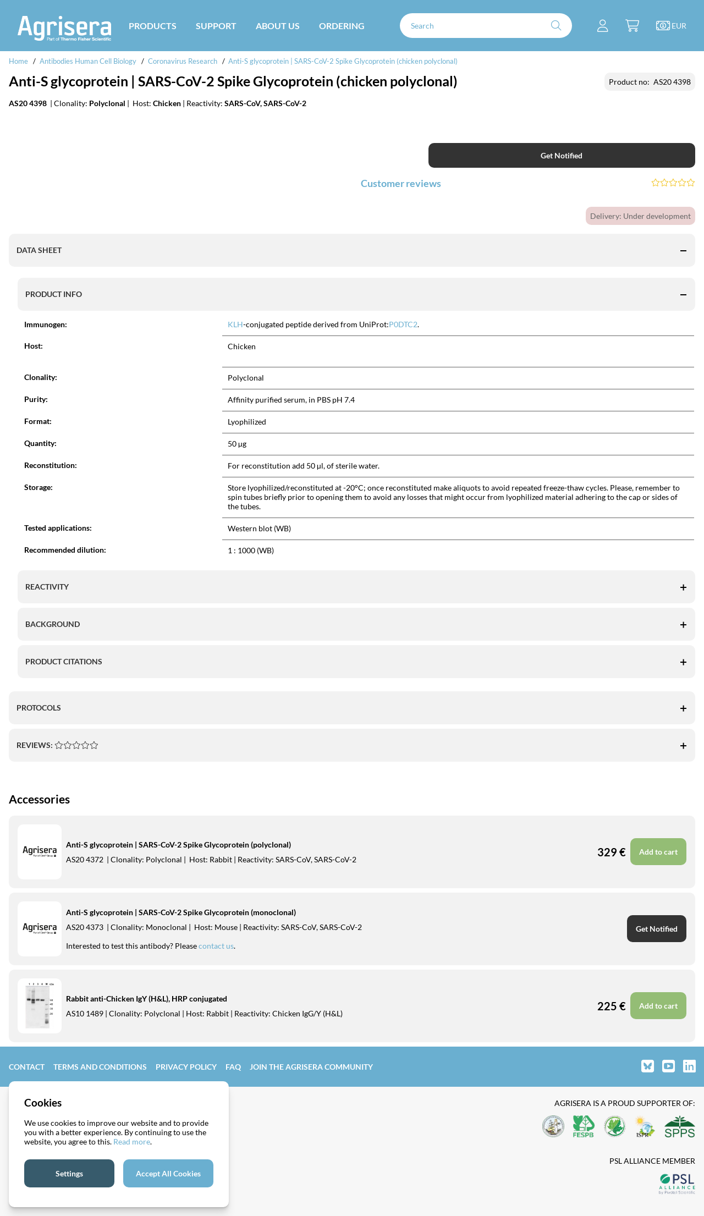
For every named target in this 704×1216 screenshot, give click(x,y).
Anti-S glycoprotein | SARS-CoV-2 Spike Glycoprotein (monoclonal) (181, 912)
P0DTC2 (403, 324)
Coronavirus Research (182, 61)
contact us (216, 945)
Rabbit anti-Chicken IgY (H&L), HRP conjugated (146, 998)
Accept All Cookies (168, 1173)
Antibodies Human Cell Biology (88, 61)
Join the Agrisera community (311, 1066)
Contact (27, 1066)
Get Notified (561, 155)
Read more (131, 1141)
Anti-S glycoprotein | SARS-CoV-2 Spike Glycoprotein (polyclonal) (178, 844)
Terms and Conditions (100, 1066)
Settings (69, 1173)
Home (18, 61)
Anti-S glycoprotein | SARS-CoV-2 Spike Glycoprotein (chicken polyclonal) (343, 61)
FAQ (233, 1066)
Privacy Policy (186, 1066)
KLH (235, 324)
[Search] (486, 25)
